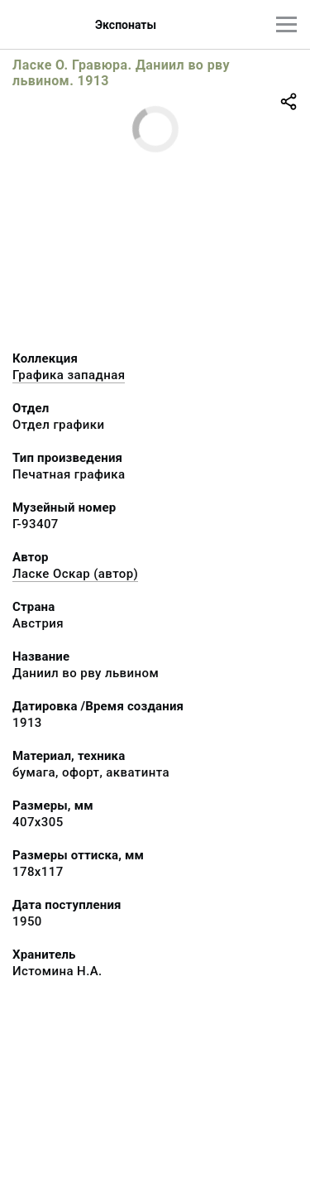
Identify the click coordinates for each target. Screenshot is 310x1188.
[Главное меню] (286, 24)
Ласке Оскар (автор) (75, 573)
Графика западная (68, 375)
